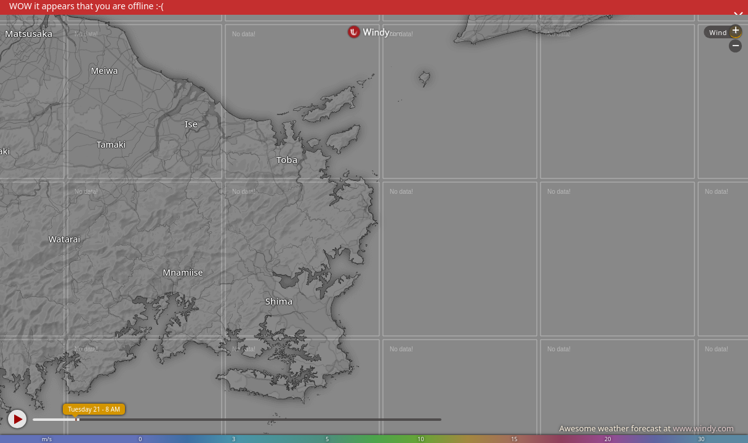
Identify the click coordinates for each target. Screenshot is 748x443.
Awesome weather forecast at (646, 428)
